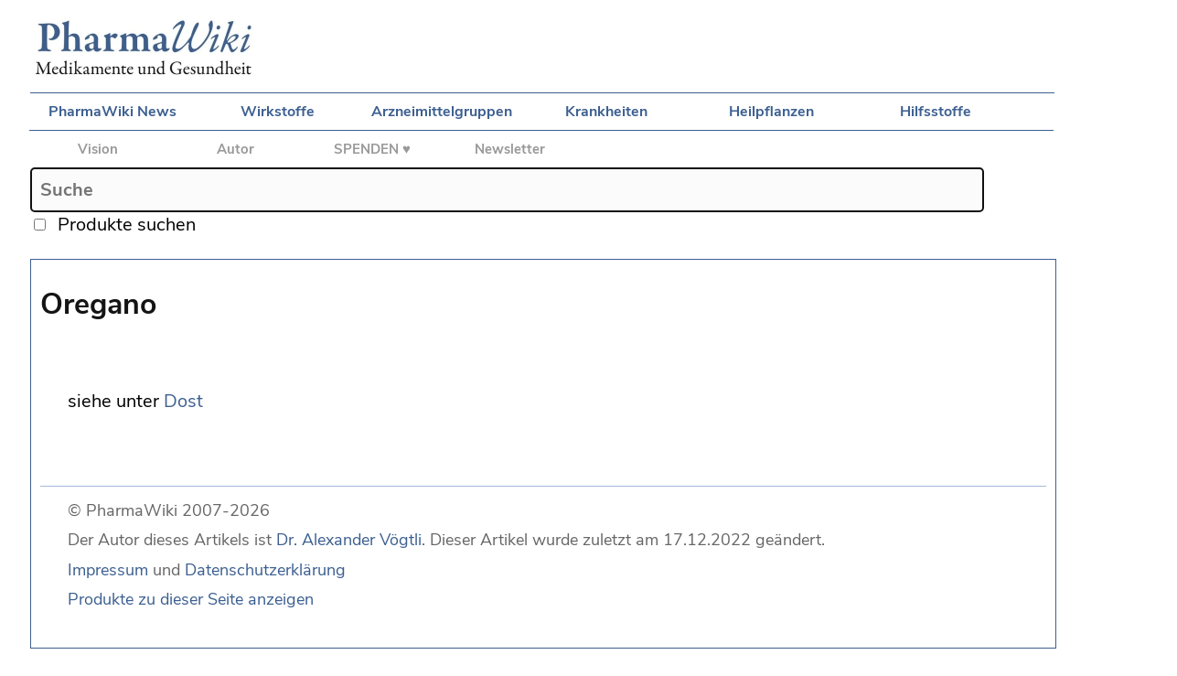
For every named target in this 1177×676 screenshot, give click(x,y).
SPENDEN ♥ (372, 149)
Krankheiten (606, 112)
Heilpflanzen (771, 112)
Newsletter (510, 149)
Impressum (108, 570)
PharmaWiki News (112, 112)
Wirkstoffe (278, 112)
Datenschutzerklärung (265, 570)
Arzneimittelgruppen (441, 112)
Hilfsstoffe (935, 112)
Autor (235, 149)
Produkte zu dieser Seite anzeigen (191, 599)
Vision (98, 149)
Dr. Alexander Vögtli (349, 540)
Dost (183, 401)
